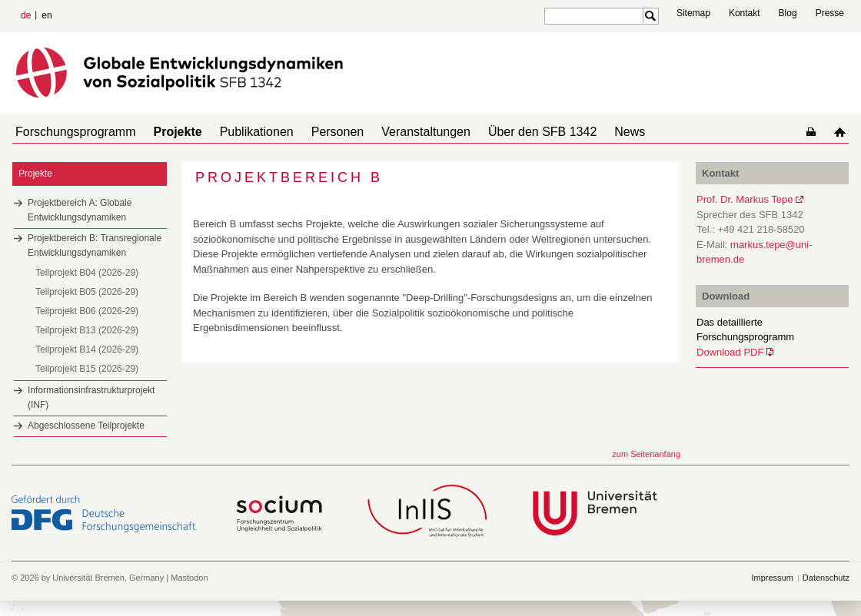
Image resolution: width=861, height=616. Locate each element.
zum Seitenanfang (646, 454)
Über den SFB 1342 (508, 131)
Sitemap (693, 13)
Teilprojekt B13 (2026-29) (86, 330)
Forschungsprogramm (72, 131)
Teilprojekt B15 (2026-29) (86, 368)
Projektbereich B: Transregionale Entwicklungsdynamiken (94, 245)
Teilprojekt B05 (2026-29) (86, 291)
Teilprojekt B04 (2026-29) (86, 272)
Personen (316, 131)
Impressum (772, 577)
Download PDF (729, 352)
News (589, 131)
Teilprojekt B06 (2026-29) (86, 311)
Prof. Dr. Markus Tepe (744, 199)
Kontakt (744, 13)
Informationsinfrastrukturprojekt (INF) (91, 397)
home (843, 132)
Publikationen (241, 131)
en (47, 15)
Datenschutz (826, 577)
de (26, 15)
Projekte (169, 131)
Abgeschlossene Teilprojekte (86, 425)
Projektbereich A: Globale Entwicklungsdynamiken (79, 210)
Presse (830, 13)
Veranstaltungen (398, 131)
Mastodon (189, 577)
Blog (788, 13)
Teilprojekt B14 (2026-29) (86, 349)
